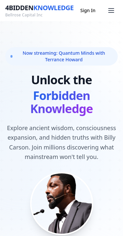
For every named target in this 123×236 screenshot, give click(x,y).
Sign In (87, 10)
